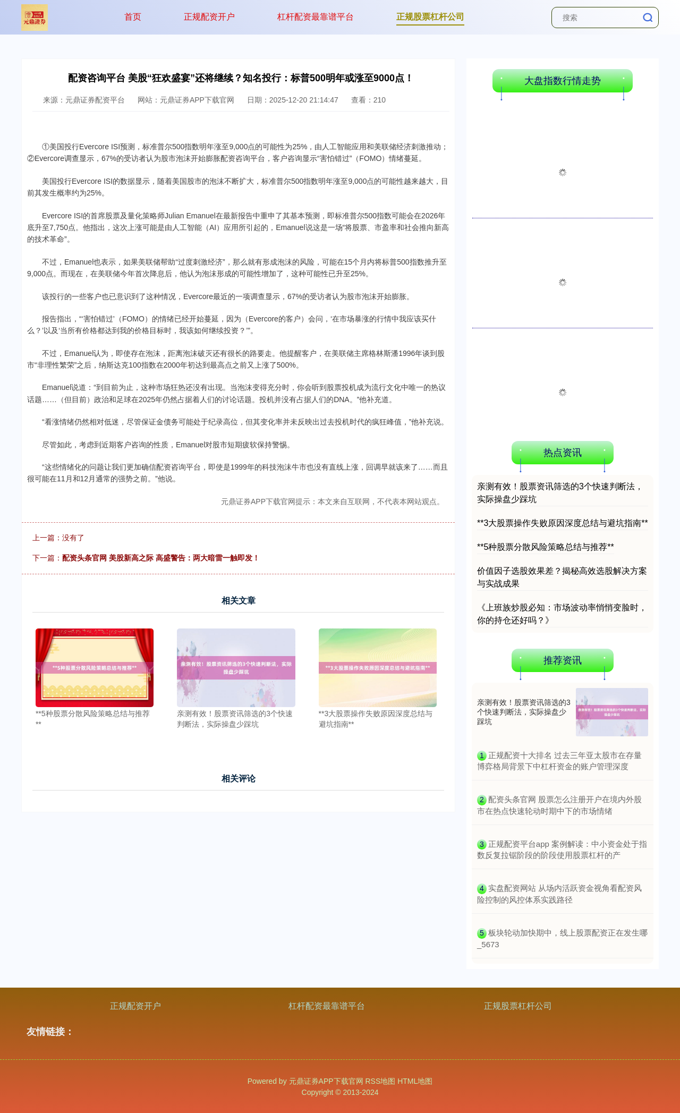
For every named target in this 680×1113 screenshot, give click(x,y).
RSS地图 (380, 1081)
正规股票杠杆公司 (430, 16)
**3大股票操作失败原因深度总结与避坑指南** (562, 523)
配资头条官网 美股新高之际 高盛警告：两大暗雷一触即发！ (161, 558)
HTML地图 (414, 1081)
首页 (132, 16)
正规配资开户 (209, 16)
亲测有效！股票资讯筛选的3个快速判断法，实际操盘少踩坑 (524, 712)
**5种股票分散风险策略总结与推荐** (545, 546)
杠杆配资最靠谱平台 (315, 16)
